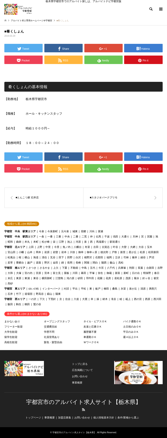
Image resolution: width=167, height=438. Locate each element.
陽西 (104, 262)
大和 (10, 273)
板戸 (97, 288)
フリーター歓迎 (13, 326)
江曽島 (59, 278)
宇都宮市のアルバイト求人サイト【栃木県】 (83, 402)
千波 (107, 236)
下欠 (42, 299)
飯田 (10, 304)
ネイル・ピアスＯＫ (95, 321)
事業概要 (77, 382)
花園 (99, 278)
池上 (69, 241)
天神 (135, 236)
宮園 (149, 236)
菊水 (136, 278)
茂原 (128, 278)
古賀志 (106, 247)
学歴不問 (49, 331)
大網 (132, 247)
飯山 (112, 262)
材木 (105, 299)
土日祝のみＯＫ (132, 326)
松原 (142, 252)
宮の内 (28, 273)
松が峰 (46, 241)
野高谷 (40, 293)
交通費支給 (50, 326)
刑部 (131, 267)
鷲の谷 (37, 304)
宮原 (38, 273)
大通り (125, 236)
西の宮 (138, 299)
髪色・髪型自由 (53, 342)
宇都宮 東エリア (14, 288)
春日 (156, 273)
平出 (75, 288)
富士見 (57, 273)
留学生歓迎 (10, 337)
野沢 (47, 262)
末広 (10, 278)
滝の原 (70, 278)
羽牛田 (90, 278)
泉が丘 (133, 288)
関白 (95, 262)
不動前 (74, 267)
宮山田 (11, 252)
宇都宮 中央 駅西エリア (20, 236)
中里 (48, 247)
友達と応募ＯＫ (93, 326)
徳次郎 (104, 252)
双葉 (140, 267)
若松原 (118, 278)
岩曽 (55, 252)
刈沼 (66, 288)
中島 (84, 267)
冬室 (87, 247)
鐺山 (49, 293)
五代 (92, 267)
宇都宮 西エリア (14, 299)
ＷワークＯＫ (91, 342)
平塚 (92, 273)
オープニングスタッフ (57, 321)
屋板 (66, 273)
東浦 (27, 278)
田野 (69, 257)
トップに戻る (80, 364)
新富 (117, 273)
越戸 (29, 262)
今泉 (41, 231)
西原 (147, 299)
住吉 (67, 299)
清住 (44, 257)
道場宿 (28, 293)
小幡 (21, 252)
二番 (75, 236)
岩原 (47, 252)
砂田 (80, 278)
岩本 (64, 252)
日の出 (136, 273)
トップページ (33, 417)
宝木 (149, 247)
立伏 (117, 257)
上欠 (55, 267)
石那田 (99, 257)
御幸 (81, 252)
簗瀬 (100, 231)
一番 (50, 236)
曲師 (18, 241)
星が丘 (133, 252)
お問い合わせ (80, 376)
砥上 (128, 299)
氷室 (123, 288)
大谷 (141, 247)
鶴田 (27, 304)
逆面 (38, 262)
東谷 (35, 278)
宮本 (47, 273)
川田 (75, 273)
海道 (35, 257)
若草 (10, 262)
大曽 (124, 247)
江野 (61, 241)
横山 (27, 257)
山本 (29, 252)
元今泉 (65, 231)
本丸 (27, 241)
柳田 (106, 288)
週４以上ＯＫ (131, 337)
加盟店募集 (64, 417)
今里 (56, 247)
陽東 (58, 293)
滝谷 (113, 299)
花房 (108, 278)
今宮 (101, 267)
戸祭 (114, 252)
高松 (121, 262)
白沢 (78, 257)
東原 (18, 278)
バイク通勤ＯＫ (132, 321)
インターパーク (51, 288)
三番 (58, 236)
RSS (83, 409)
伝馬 (98, 236)
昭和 (10, 241)
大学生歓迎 (10, 331)
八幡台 (78, 247)
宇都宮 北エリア (14, 247)
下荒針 (52, 299)
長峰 (78, 262)
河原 (78, 241)
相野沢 (88, 257)
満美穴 (153, 288)
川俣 (72, 252)
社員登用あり (52, 337)
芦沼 (151, 257)
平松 (83, 288)
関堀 (86, 262)
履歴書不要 (90, 331)
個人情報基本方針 (103, 417)
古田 (96, 247)
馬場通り (101, 241)
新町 (126, 273)
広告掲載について (82, 370)
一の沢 (32, 299)
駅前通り (115, 241)
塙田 (115, 236)
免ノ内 (66, 247)
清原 (143, 288)
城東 (75, 231)
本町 (35, 241)
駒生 (18, 304)
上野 (39, 247)
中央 (67, 236)
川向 (92, 231)
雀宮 (156, 278)
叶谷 (115, 247)
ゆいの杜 (33, 288)
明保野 (147, 273)
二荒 (84, 236)
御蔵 (109, 273)
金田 (55, 262)
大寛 (84, 299)
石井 (10, 293)
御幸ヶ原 (92, 252)
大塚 (18, 273)
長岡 (69, 262)
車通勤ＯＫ (90, 337)
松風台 (11, 257)
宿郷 (83, 231)
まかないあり (12, 321)
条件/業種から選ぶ (128, 417)
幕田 (83, 273)
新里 (122, 252)
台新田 (150, 267)
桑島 (114, 288)
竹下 (18, 293)
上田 (31, 247)
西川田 (157, 299)
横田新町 (47, 278)
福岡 (109, 257)
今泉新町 (52, 231)
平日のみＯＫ (131, 331)
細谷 (143, 257)
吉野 (160, 267)
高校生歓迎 (10, 342)
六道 (76, 299)
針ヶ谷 (146, 278)
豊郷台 (20, 262)
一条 (41, 236)
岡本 (38, 252)
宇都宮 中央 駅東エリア (20, 231)
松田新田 (153, 252)
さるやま (45, 267)
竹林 (126, 257)
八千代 (111, 267)
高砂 (10, 283)
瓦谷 (52, 257)
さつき (32, 267)
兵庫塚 (122, 267)
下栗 (64, 267)
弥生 (100, 273)
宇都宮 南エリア (14, 267)
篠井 (134, 257)
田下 (61, 257)
